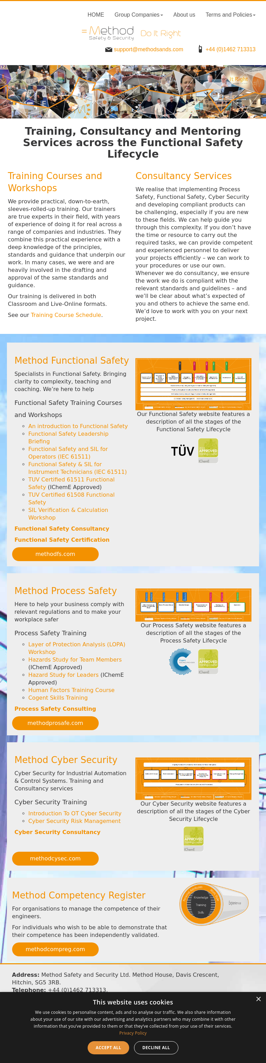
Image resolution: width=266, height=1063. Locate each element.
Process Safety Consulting (55, 709)
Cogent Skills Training (58, 697)
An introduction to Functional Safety (78, 426)
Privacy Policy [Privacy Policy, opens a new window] (133, 1033)
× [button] (258, 999)
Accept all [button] (108, 1048)
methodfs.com (55, 554)
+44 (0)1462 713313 (225, 49)
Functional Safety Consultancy (62, 528)
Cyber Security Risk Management (74, 821)
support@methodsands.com (143, 49)
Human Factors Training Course (71, 690)
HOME (96, 15)
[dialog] (133, 1027)
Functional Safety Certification (62, 540)
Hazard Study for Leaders (63, 675)
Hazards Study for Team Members (75, 659)
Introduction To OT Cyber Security (75, 813)
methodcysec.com (55, 858)
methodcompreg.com (55, 949)
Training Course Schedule (66, 315)
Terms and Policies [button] (231, 15)
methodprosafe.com (55, 723)
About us (184, 15)
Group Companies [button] (139, 15)
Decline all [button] (156, 1048)
